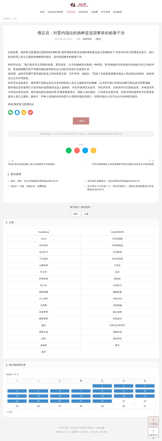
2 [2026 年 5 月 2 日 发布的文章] (123, 387)
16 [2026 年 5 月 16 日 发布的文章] (123, 397)
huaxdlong (44, 233)
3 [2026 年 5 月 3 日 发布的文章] (144, 387)
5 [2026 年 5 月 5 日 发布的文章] (38, 392)
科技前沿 (117, 320)
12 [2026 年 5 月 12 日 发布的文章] (38, 397)
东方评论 (43, 246)
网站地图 (100, 429)
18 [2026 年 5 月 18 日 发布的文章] (17, 402)
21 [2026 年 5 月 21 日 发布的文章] (81, 402)
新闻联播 (43, 293)
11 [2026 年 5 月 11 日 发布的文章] (17, 397)
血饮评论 (117, 340)
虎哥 (43, 340)
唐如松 (117, 280)
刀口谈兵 (43, 260)
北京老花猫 (117, 260)
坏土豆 (43, 286)
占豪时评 (43, 266)
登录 (75, 215)
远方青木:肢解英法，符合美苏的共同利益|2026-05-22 (113, 182)
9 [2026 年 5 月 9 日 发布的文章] (123, 392)
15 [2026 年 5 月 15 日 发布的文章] (102, 397)
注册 (86, 215)
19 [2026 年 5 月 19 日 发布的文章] (38, 402)
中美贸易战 (117, 246)
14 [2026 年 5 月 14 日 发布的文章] (81, 397)
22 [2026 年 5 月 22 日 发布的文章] (102, 402)
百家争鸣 (70, 12)
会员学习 (43, 253)
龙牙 (43, 353)
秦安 (43, 326)
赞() (98, 40)
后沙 (117, 273)
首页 (42, 12)
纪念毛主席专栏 (55, 12)
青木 (117, 346)
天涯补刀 (117, 286)
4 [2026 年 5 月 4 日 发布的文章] (17, 392)
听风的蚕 (43, 280)
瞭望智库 (43, 320)
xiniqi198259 (117, 233)
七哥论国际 (117, 240)
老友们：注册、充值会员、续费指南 (28, 187)
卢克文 (117, 266)
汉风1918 (83, 12)
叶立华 (43, 273)
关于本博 (105, 12)
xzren (43, 240)
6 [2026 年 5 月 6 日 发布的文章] (59, 392)
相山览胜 (117, 313)
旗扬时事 (117, 293)
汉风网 (94, 12)
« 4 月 (9, 413)
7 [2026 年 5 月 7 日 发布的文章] (81, 392)
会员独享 (117, 12)
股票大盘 (43, 333)
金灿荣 (43, 346)
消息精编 (117, 306)
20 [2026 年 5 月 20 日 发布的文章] (59, 402)
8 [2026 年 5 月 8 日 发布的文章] (102, 392)
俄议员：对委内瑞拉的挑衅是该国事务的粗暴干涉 (81, 34)
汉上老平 (43, 300)
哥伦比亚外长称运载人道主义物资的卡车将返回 (31, 165)
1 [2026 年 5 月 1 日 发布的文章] (102, 387)
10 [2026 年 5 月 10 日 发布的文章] (145, 392)
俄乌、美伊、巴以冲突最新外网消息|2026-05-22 (34, 182)
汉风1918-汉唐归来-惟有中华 (81, 4)
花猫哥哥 (117, 333)
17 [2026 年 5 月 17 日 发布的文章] (145, 397)
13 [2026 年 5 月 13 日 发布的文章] (59, 397)
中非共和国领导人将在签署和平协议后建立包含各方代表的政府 (123, 165)
